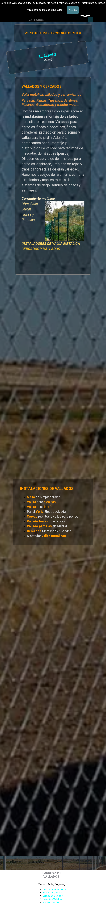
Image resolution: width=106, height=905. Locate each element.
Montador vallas (51, 902)
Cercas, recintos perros (54, 889)
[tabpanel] (30, 57)
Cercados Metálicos (53, 899)
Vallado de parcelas (53, 895)
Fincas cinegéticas (52, 892)
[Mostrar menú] (90, 19)
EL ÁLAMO (29, 55)
